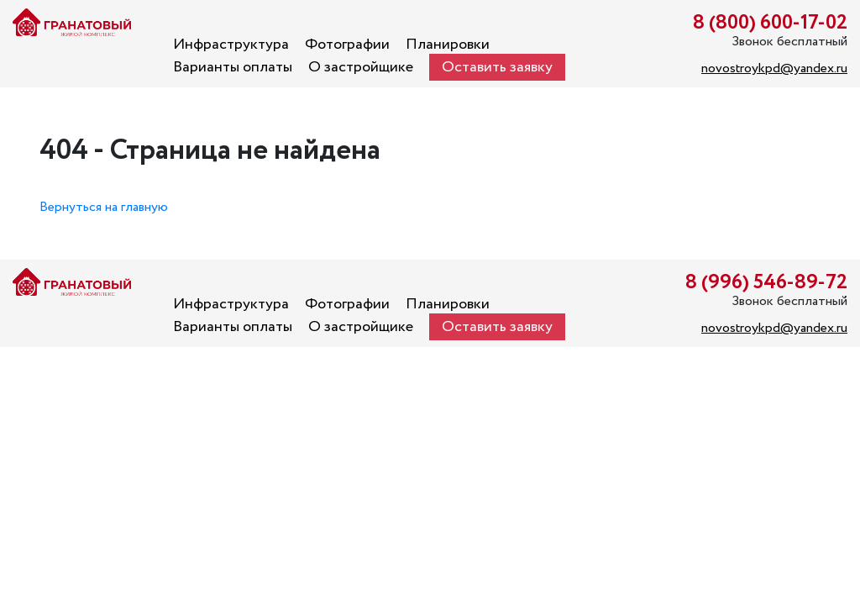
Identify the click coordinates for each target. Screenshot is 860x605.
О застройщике (360, 67)
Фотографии (347, 44)
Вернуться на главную (103, 207)
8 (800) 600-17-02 (770, 23)
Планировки (448, 44)
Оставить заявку (497, 67)
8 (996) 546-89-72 (766, 282)
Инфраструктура (231, 44)
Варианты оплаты (232, 67)
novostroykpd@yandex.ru (774, 68)
